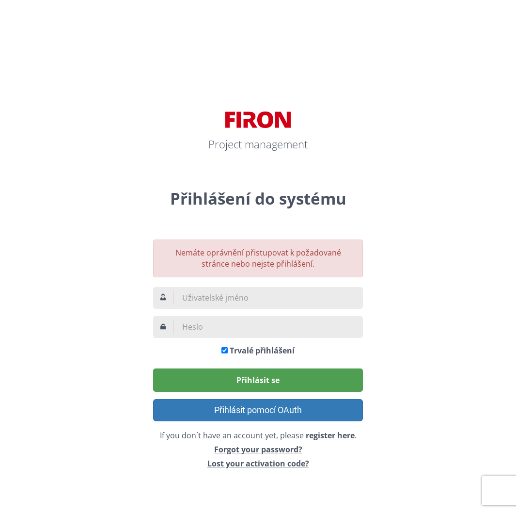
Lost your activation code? (258, 463)
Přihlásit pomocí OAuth (258, 410)
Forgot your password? (258, 449)
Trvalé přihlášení (262, 350)
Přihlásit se (258, 380)
